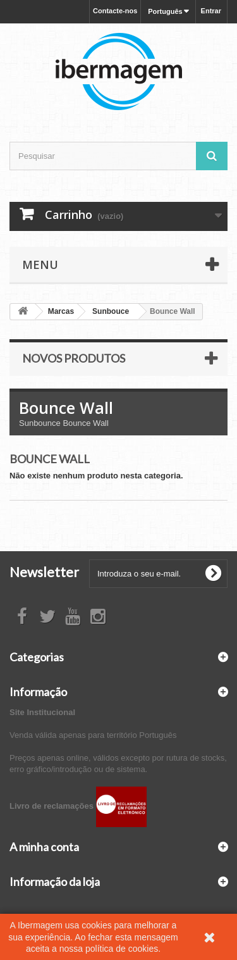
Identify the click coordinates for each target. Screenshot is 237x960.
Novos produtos (73, 358)
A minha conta (44, 847)
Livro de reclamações (78, 806)
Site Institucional (42, 712)
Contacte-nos (115, 11)
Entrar (211, 11)
